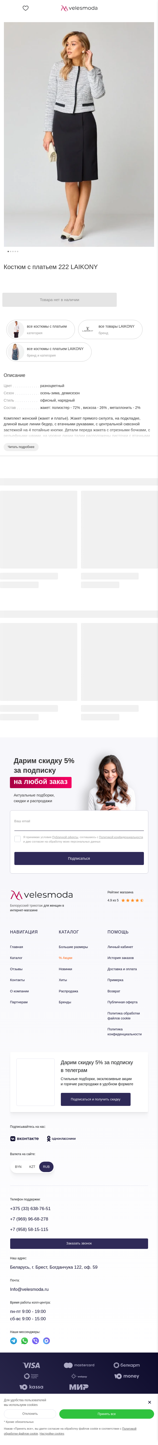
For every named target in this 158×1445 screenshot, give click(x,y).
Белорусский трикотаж (26, 905)
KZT (32, 1167)
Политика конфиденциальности (125, 1031)
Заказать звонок (79, 1243)
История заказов (121, 958)
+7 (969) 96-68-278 (29, 1219)
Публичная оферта (123, 1002)
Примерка (115, 980)
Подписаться (79, 858)
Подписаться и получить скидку (95, 1099)
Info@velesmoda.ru (29, 1289)
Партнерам (19, 1002)
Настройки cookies (52, 1433)
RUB (46, 1167)
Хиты (63, 980)
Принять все (107, 1414)
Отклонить (30, 1414)
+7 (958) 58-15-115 (29, 1229)
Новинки (65, 969)
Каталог (16, 958)
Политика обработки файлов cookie (124, 1015)
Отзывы (16, 969)
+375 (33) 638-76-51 (30, 1208)
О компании (19, 991)
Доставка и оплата (122, 969)
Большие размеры (73, 947)
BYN (18, 1167)
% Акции (65, 958)
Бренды (65, 1002)
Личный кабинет (120, 947)
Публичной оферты (65, 837)
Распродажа (68, 991)
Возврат (114, 991)
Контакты (17, 980)
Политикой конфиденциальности (121, 837)
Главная (16, 947)
